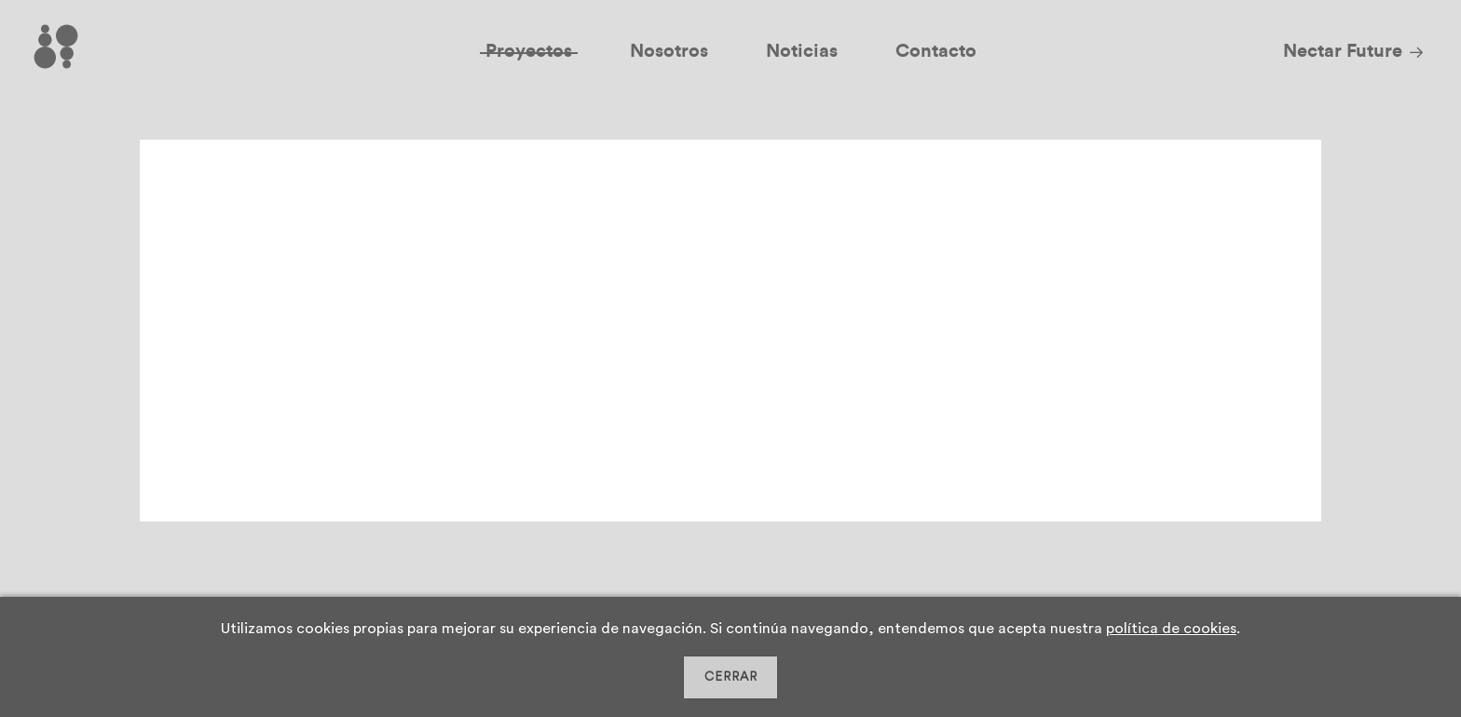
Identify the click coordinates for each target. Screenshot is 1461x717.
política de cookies (1171, 628)
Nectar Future (1342, 51)
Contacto (935, 51)
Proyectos (529, 51)
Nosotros (669, 51)
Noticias (802, 51)
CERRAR (731, 676)
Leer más (828, 463)
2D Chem (276, 206)
